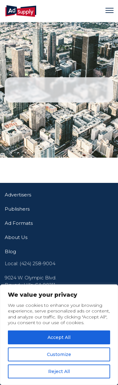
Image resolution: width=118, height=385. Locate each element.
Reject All (59, 371)
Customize (59, 354)
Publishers (17, 209)
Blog (10, 251)
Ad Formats (19, 223)
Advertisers (18, 195)
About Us (16, 237)
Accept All (59, 337)
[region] (59, 334)
